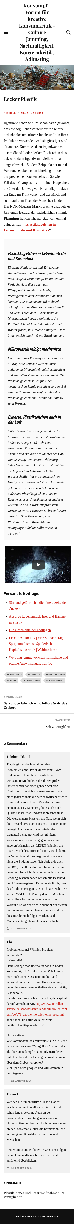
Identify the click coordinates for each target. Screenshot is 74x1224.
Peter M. (10, 112)
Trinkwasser (31, 680)
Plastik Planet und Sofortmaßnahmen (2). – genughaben (35, 1195)
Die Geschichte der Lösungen (30, 630)
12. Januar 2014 (21, 1081)
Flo (9, 941)
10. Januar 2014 (32, 112)
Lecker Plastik (20, 98)
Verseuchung (55, 680)
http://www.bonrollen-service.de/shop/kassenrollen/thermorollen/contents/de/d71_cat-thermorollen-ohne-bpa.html (37, 1009)
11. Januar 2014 (21, 928)
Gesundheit (14, 674)
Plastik (12, 680)
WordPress (49, 1216)
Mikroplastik (55, 674)
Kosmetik (34, 674)
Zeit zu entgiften (57, 726)
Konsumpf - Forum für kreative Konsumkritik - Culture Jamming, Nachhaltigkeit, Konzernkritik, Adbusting (37, 32)
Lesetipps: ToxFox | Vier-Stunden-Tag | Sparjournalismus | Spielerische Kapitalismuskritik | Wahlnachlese (36, 644)
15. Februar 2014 (21, 1168)
